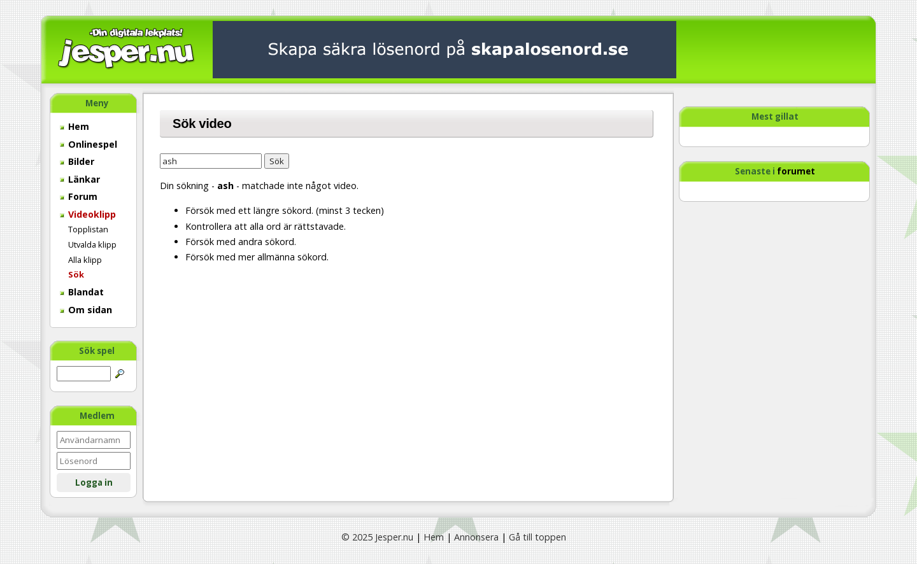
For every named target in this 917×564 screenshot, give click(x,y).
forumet (796, 171)
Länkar (80, 179)
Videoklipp (88, 214)
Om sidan (86, 310)
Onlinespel (88, 144)
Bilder (77, 161)
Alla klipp (85, 259)
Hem (74, 126)
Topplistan (88, 229)
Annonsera (476, 537)
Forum (78, 196)
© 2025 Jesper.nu (377, 537)
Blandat (82, 292)
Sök (76, 274)
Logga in (94, 482)
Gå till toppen (537, 537)
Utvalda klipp (92, 244)
